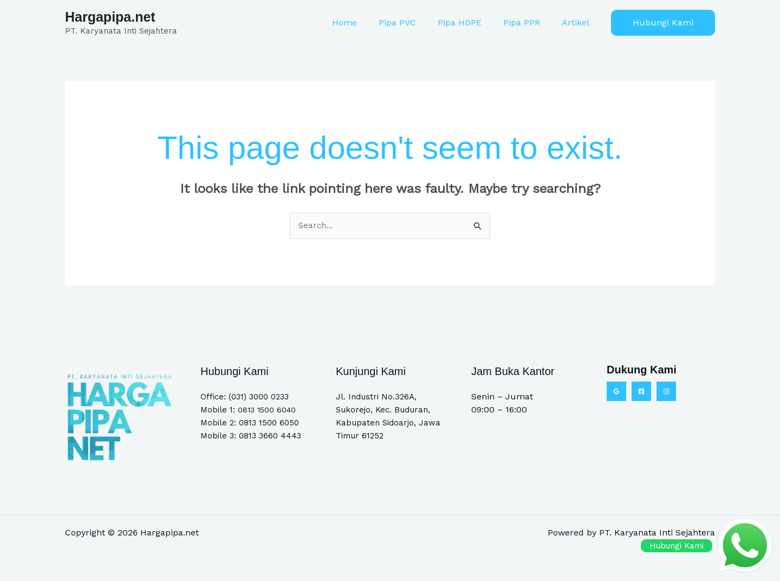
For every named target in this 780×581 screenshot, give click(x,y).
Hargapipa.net (110, 16)
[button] (663, 23)
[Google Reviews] (616, 392)
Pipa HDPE (470, 22)
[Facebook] (641, 392)
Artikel (578, 22)
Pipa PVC (412, 22)
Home (364, 22)
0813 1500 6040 (268, 410)
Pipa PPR (528, 22)
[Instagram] (666, 392)
